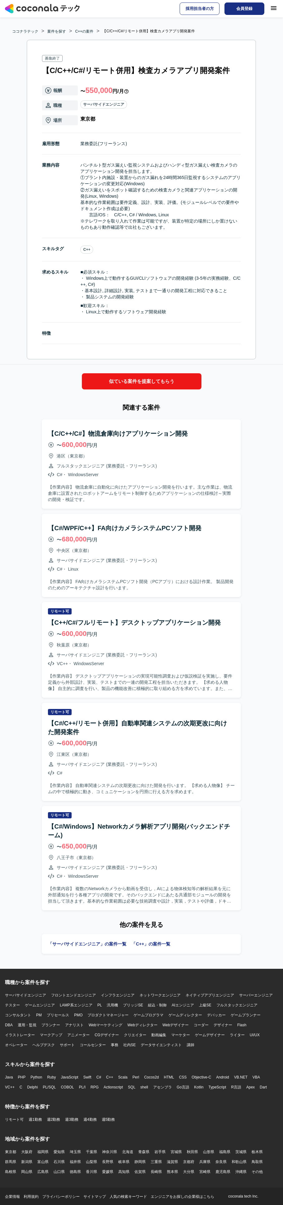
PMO (78, 1015)
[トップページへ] (42, 8)
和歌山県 (239, 1161)
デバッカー (216, 1015)
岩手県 (160, 1151)
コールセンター (93, 1044)
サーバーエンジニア (256, 995)
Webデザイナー (176, 1025)
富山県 (43, 1161)
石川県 (59, 1161)
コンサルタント (18, 1015)
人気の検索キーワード (128, 1196)
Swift (87, 1077)
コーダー (201, 1025)
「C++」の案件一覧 (150, 943)
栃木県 (257, 1151)
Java (9, 1077)
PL (99, 1005)
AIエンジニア (183, 1005)
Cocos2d (151, 1077)
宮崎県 (204, 1171)
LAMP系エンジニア (76, 1005)
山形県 (208, 1151)
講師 (190, 1044)
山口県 (59, 1171)
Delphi (32, 1087)
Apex (250, 1087)
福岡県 (43, 1151)
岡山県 (26, 1171)
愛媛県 (107, 1171)
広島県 (43, 1171)
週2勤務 (53, 1119)
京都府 (188, 1161)
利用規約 (31, 1196)
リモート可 (14, 1119)
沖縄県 (241, 1171)
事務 (114, 1044)
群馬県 (10, 1161)
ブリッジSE (133, 1005)
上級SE (205, 1005)
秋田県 (192, 1151)
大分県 (188, 1171)
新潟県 (26, 1161)
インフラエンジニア (117, 995)
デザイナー (223, 1025)
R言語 (236, 1087)
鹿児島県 (222, 1171)
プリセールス (58, 1015)
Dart (263, 1087)
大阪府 (26, 1151)
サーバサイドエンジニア (103, 104)
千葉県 (91, 1151)
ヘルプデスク (43, 1044)
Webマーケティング (105, 1025)
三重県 (156, 1161)
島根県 (10, 1171)
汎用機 (112, 1005)
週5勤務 (108, 1119)
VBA (256, 1077)
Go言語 (183, 1087)
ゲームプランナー (246, 1015)
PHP (22, 1077)
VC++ (10, 1087)
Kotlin (199, 1087)
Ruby (51, 1077)
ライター (237, 1035)
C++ (86, 249)
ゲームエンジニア (40, 1005)
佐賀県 (140, 1171)
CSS (183, 1077)
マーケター (180, 1035)
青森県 (143, 1151)
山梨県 (91, 1161)
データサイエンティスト (161, 1044)
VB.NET (241, 1077)
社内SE (129, 1044)
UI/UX (255, 1035)
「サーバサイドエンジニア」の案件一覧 (87, 943)
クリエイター (135, 1035)
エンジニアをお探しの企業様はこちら (182, 1196)
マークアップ (51, 1035)
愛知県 (59, 1151)
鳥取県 (257, 1161)
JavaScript (69, 1077)
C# (98, 1077)
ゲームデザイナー (210, 1035)
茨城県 (241, 1151)
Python (36, 1077)
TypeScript (217, 1087)
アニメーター (78, 1035)
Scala (123, 1077)
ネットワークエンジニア (160, 995)
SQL (131, 1087)
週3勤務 (71, 1119)
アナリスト (74, 1025)
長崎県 (156, 1171)
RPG (95, 1087)
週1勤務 (35, 1119)
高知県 (124, 1171)
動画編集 (158, 1035)
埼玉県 (75, 1151)
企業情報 (12, 1196)
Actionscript (113, 1087)
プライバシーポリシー (61, 1196)
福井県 (75, 1161)
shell (144, 1087)
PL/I (82, 1087)
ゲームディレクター (185, 1015)
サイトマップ (94, 1196)
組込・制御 (157, 1005)
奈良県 (221, 1161)
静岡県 (140, 1161)
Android (222, 1077)
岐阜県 (124, 1161)
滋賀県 (172, 1161)
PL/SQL (49, 1087)
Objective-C (201, 1077)
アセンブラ (162, 1087)
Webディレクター (142, 1025)
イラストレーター (20, 1035)
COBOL (67, 1087)
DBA (9, 1025)
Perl (136, 1077)
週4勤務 (90, 1119)
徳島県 (75, 1171)
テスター (12, 1005)
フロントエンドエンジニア (73, 995)
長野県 (107, 1161)
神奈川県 (109, 1151)
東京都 (10, 1151)
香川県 (91, 1171)
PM (39, 1015)
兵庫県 (204, 1161)
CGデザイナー (107, 1035)
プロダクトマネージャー (108, 1015)
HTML (169, 1077)
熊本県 (172, 1171)
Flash (241, 1025)
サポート (67, 1044)
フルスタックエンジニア (236, 1005)
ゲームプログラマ (148, 1015)
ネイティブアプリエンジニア (210, 995)
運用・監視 (27, 1025)
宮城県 (176, 1151)
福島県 (224, 1151)
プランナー (50, 1025)
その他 (257, 1171)
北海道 (127, 1151)
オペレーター (16, 1044)
